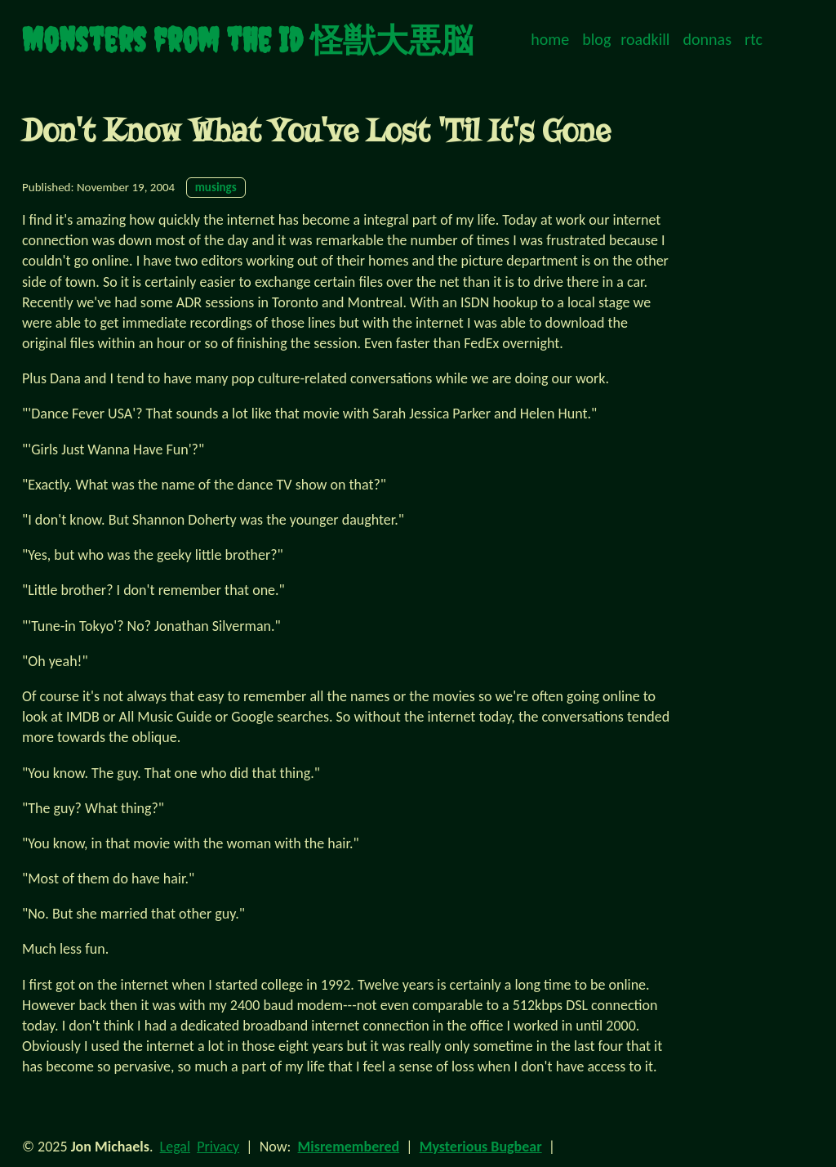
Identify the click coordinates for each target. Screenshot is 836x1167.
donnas (707, 39)
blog (596, 39)
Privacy (218, 1147)
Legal (175, 1147)
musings (216, 187)
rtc (754, 39)
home (550, 39)
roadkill (644, 39)
